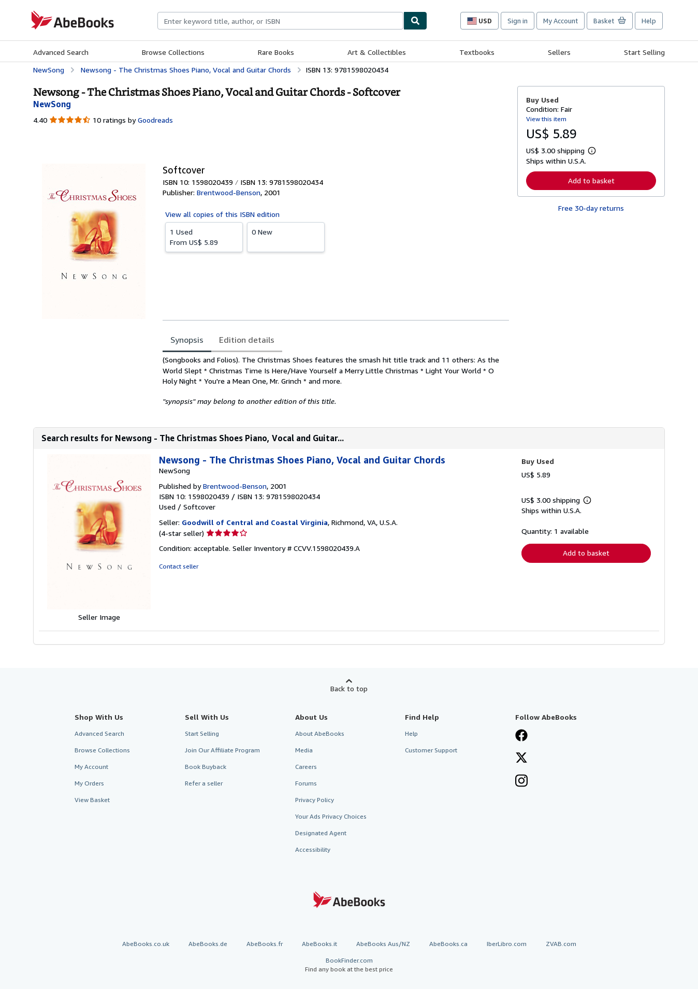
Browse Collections (173, 52)
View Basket (92, 800)
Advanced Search (61, 52)
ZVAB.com (561, 944)
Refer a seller (204, 783)
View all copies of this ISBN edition (222, 214)
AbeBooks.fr (264, 944)
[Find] (415, 21)
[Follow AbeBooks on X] (521, 758)
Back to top (349, 688)
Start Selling (644, 52)
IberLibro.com (507, 944)
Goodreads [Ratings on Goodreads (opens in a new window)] (155, 119)
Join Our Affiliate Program (222, 750)
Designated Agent (320, 833)
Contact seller (178, 566)
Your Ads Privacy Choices (331, 816)
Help (649, 21)
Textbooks (477, 52)
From (204, 236)
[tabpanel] (336, 380)
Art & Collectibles (376, 52)
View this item (546, 119)
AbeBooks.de (207, 944)
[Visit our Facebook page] (521, 736)
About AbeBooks (319, 733)
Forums (306, 783)
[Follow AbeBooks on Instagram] (521, 782)
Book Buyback (205, 766)
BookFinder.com (349, 964)
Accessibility (312, 849)
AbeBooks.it (319, 944)
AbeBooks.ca (448, 944)
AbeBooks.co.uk (145, 944)
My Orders (89, 783)
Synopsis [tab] (186, 339)
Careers (306, 766)
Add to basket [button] (591, 180)
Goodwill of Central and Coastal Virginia (255, 522)
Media (304, 750)
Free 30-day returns (591, 207)
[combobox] (280, 21)
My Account (560, 21)
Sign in (517, 21)
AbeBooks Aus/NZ (383, 944)
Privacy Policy (314, 800)
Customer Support (431, 750)
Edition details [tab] (246, 339)
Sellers (559, 52)
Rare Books (276, 52)
